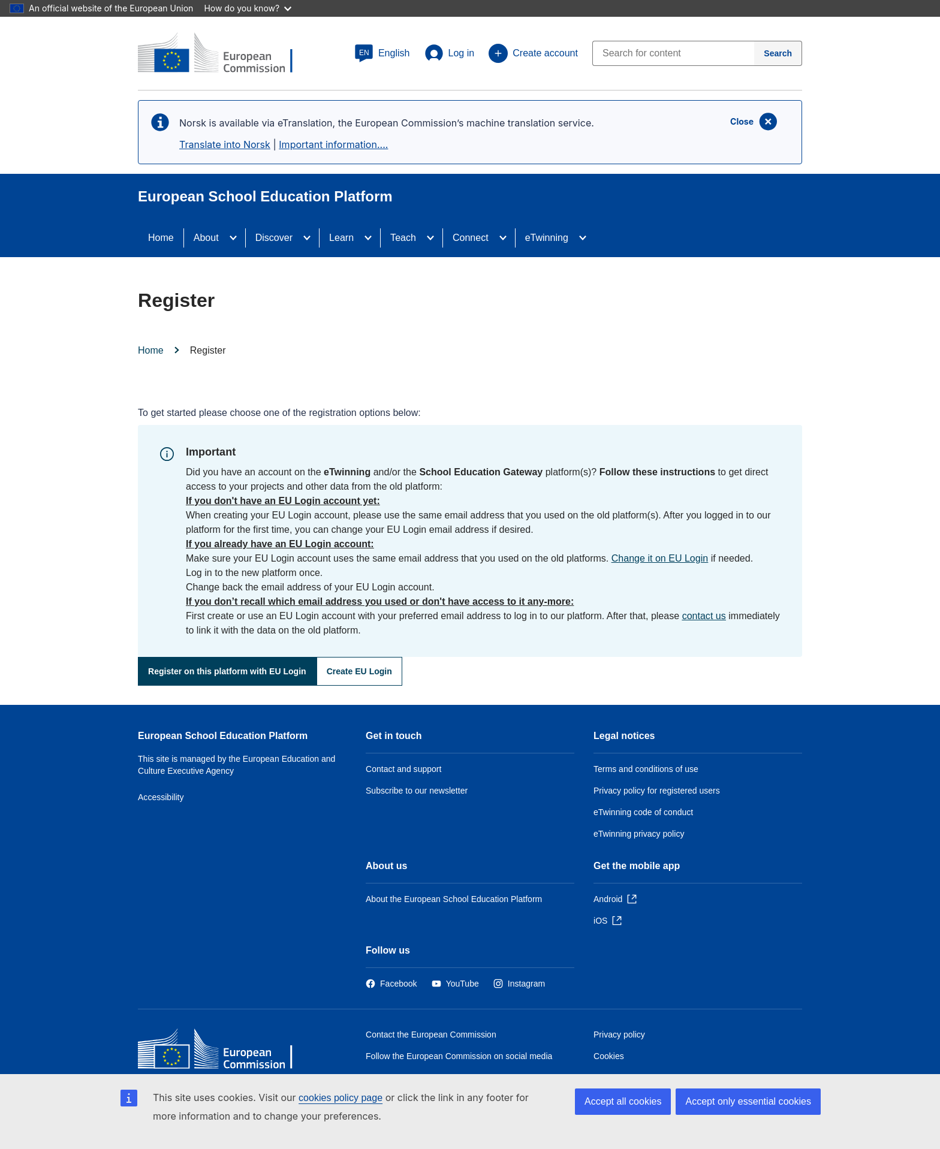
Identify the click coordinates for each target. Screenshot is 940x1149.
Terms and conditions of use (645, 769)
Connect (471, 238)
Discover (274, 238)
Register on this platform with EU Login (227, 671)
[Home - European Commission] (225, 1052)
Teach (403, 238)
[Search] (778, 53)
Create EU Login (359, 671)
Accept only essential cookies (748, 1101)
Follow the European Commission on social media (459, 1056)
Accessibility (161, 797)
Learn (341, 238)
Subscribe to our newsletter (417, 790)
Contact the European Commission (431, 1034)
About (206, 238)
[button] (382, 53)
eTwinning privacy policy (638, 834)
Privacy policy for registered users (656, 790)
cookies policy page (340, 1098)
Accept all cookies (623, 1101)
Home (161, 238)
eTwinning (546, 238)
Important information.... (333, 144)
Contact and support (403, 769)
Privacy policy (619, 1034)
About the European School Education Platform (454, 899)
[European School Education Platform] (225, 54)
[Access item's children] (236, 238)
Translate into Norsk (224, 144)
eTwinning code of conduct (643, 812)
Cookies (608, 1056)
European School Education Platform (223, 736)
